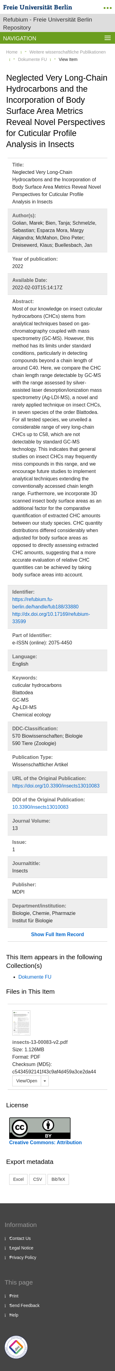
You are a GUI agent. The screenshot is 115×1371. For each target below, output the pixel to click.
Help (14, 1315)
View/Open (26, 1080)
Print (14, 1295)
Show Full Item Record (57, 934)
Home (11, 52)
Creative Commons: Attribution (45, 1142)
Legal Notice (21, 1247)
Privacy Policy (23, 1257)
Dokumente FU (32, 59)
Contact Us (20, 1238)
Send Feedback (25, 1305)
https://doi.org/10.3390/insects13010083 (56, 785)
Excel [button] (18, 1179)
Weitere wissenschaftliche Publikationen (67, 52)
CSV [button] (37, 1179)
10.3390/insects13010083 (40, 807)
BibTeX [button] (58, 1179)
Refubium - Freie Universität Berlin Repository (47, 23)
